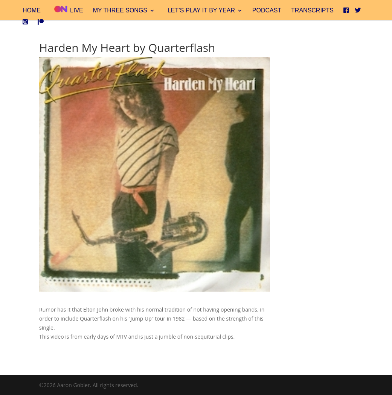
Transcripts (312, 11)
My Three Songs (120, 11)
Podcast (266, 11)
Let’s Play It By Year (201, 11)
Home (32, 11)
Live (68, 10)
